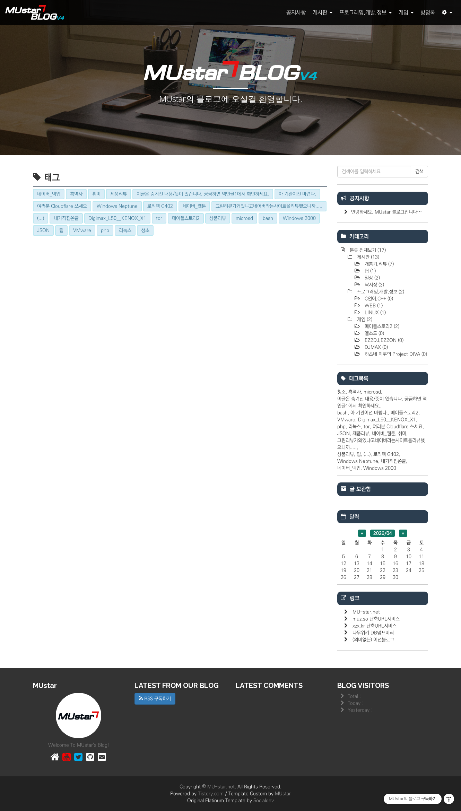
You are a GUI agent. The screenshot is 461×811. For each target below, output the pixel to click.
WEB (373, 305)
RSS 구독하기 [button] (155, 698)
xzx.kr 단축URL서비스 (375, 626)
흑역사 (354, 392)
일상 (371, 278)
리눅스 (354, 426)
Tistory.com (211, 793)
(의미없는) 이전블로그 (373, 640)
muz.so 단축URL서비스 (376, 619)
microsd (372, 392)
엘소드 (373, 333)
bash (342, 413)
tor (367, 426)
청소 (341, 392)
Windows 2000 (379, 468)
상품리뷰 (345, 454)
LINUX (374, 312)
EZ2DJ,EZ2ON (383, 340)
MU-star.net (366, 612)
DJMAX (375, 347)
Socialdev (263, 800)
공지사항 (296, 12)
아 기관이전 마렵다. (369, 413)
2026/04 (382, 533)
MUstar (283, 793)
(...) (367, 454)
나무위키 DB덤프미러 (373, 633)
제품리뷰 (361, 433)
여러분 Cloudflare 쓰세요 (398, 426)
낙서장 (373, 285)
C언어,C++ (378, 299)
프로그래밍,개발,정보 (365, 12)
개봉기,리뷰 (378, 264)
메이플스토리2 (381, 326)
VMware (346, 419)
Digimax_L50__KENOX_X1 (387, 419)
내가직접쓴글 (393, 461)
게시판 (322, 12)
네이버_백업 (348, 468)
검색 (419, 171)
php (341, 426)
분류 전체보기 (367, 250)
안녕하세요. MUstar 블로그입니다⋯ (386, 212)
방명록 (427, 12)
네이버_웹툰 (383, 433)
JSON (343, 433)
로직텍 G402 (386, 454)
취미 (402, 433)
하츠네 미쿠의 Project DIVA (395, 354)
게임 (406, 12)
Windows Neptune (357, 461)
